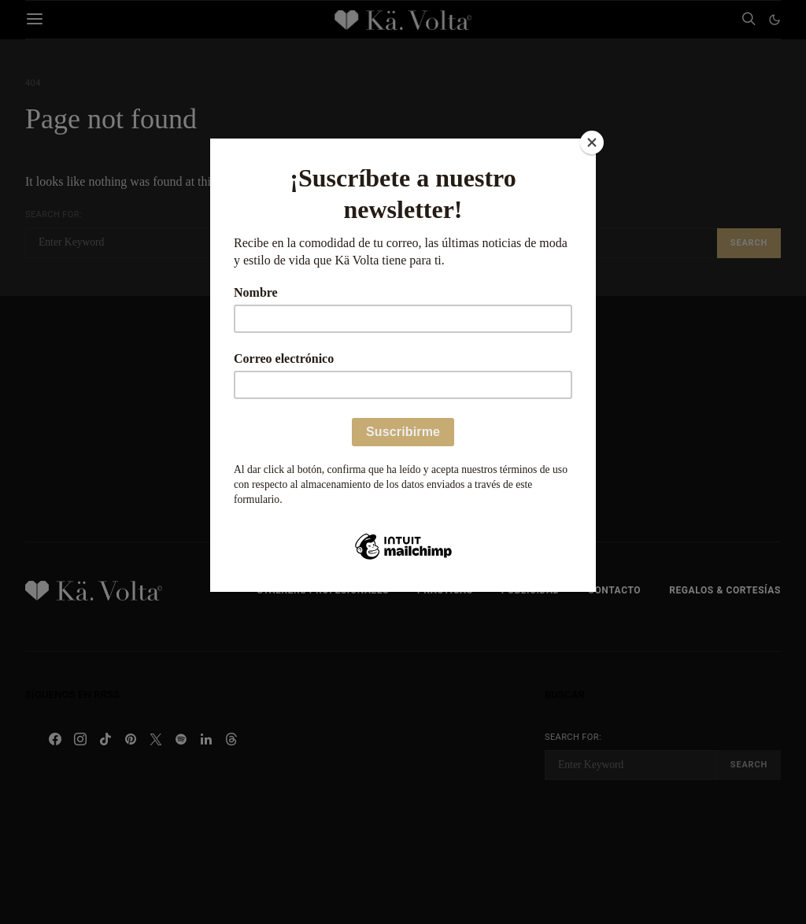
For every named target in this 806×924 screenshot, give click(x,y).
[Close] (592, 142)
